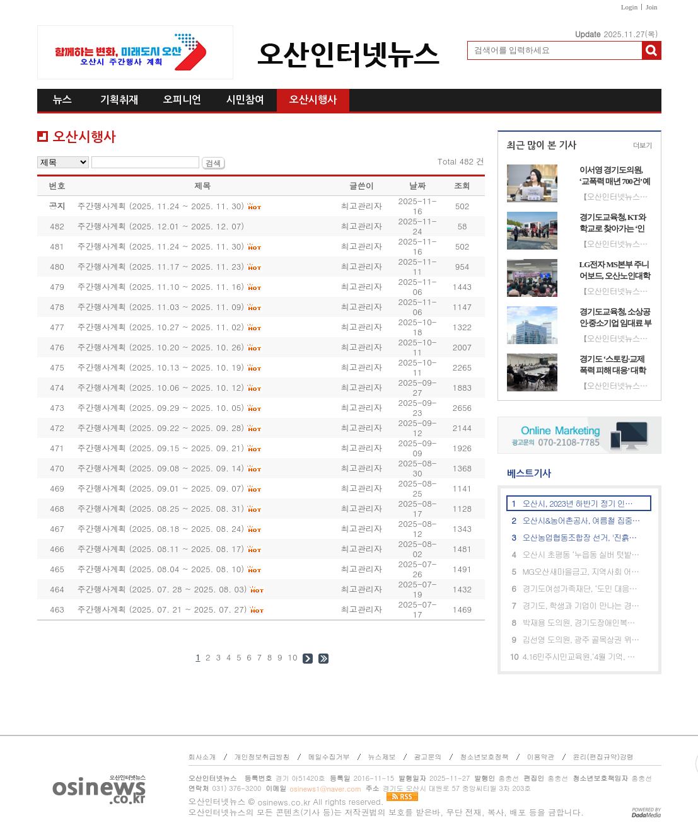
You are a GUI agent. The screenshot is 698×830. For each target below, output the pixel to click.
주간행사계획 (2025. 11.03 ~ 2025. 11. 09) (160, 307)
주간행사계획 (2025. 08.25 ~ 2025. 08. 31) (160, 508)
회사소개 (202, 756)
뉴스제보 (382, 756)
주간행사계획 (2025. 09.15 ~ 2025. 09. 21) (160, 448)
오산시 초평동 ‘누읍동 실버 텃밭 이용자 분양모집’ (582, 554)
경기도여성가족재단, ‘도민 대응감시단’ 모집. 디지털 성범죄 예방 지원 (582, 588)
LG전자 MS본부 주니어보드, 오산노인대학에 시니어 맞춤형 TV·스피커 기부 (615, 270)
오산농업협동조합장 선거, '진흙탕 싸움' (582, 537)
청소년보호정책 (484, 756)
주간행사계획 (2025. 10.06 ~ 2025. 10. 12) (160, 387)
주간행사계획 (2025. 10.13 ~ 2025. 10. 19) (160, 367)
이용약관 (541, 756)
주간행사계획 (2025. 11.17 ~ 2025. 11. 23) (160, 266)
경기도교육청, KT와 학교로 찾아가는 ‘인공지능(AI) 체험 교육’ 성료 (614, 223)
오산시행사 (313, 100)
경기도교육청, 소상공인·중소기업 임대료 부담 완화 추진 (615, 317)
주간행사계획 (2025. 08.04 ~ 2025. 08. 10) (160, 569)
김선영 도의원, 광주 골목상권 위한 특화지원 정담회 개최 (582, 639)
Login (629, 7)
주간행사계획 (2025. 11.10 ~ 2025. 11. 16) (160, 286)
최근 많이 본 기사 (541, 145)
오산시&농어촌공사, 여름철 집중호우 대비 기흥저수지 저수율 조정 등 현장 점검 (582, 520)
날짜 (417, 186)
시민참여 (245, 100)
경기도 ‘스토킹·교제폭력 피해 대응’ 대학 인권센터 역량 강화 (612, 365)
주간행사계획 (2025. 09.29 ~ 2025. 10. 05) (160, 407)
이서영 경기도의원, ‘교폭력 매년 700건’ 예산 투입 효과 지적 (615, 176)
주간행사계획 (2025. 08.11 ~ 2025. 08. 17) (160, 549)
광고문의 (428, 756)
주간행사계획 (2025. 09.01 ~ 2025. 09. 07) (160, 488)
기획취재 (119, 100)
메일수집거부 (329, 756)
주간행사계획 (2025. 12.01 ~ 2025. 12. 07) (160, 226)
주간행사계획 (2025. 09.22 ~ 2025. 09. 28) (160, 428)
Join (651, 7)
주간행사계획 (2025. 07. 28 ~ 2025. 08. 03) (162, 589)
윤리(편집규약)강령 (603, 756)
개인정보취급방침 (262, 756)
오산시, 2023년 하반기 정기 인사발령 (582, 503)
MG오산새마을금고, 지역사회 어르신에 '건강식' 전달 (582, 571)
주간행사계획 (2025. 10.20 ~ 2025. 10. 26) (160, 347)
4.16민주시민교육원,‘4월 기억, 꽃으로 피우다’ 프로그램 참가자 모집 (582, 656)
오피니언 (182, 100)
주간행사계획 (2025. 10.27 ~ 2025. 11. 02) (160, 327)
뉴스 (62, 100)
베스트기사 (524, 473)
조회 (462, 186)
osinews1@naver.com (325, 788)
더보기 (642, 145)
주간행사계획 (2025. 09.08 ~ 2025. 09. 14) (160, 468)
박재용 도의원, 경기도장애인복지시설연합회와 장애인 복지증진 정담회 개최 (582, 622)
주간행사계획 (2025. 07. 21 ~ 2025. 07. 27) (162, 609)
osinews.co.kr (283, 802)
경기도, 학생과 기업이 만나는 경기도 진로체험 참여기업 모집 (582, 605)
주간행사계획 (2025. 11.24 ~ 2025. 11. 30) (160, 206)
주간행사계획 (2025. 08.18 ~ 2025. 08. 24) (160, 528)
